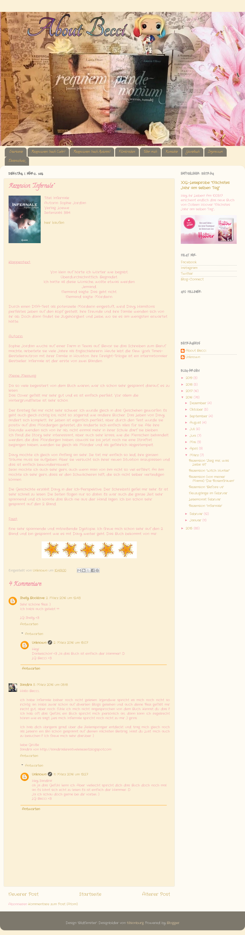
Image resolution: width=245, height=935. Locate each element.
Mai (193, 442)
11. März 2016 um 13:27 (71, 774)
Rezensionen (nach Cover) (48, 152)
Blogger (173, 923)
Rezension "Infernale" (205, 506)
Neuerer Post (23, 894)
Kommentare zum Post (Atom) (53, 904)
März (195, 455)
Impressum (215, 152)
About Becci (196, 351)
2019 (189, 378)
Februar (197, 514)
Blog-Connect (192, 279)
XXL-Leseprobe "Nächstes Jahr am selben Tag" (205, 185)
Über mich (150, 152)
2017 (190, 391)
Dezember (198, 403)
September (199, 416)
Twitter (187, 273)
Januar (196, 520)
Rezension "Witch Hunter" (209, 470)
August (196, 422)
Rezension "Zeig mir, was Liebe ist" (209, 462)
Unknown (39, 643)
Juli (193, 429)
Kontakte (171, 152)
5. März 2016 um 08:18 (50, 685)
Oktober (197, 409)
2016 (190, 397)
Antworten (29, 624)
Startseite (16, 152)
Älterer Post (156, 894)
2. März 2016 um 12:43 (63, 598)
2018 (190, 384)
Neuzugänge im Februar (208, 493)
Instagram (189, 268)
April (194, 448)
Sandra (26, 685)
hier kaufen (54, 222)
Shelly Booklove (32, 598)
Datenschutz (16, 161)
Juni (193, 436)
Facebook (188, 262)
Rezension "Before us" (206, 487)
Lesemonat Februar (205, 499)
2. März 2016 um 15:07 (71, 643)
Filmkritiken (127, 152)
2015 (190, 528)
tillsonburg (135, 923)
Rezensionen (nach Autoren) (91, 152)
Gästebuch (193, 152)
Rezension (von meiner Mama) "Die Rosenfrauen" (211, 479)
